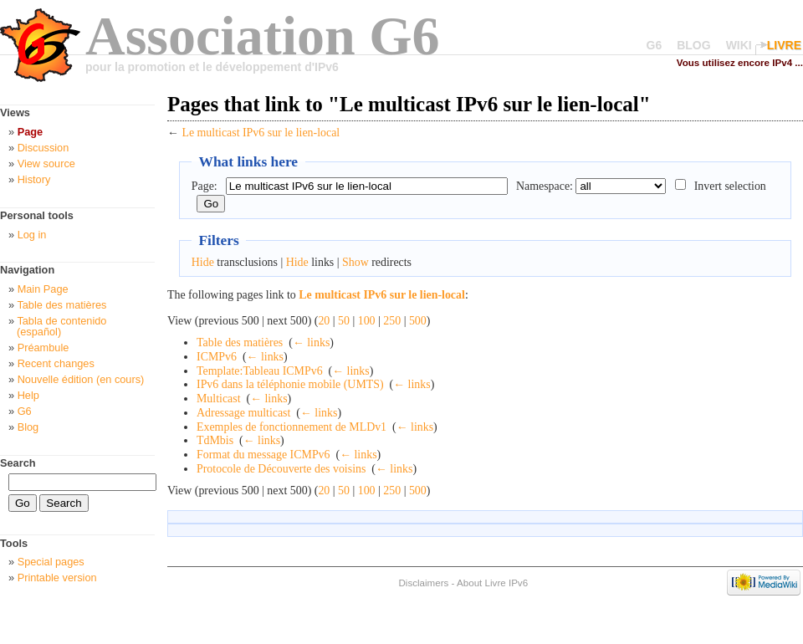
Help (28, 395)
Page (30, 131)
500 (418, 320)
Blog (28, 427)
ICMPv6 (217, 356)
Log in (32, 234)
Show (355, 262)
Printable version (57, 577)
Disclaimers (423, 582)
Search (18, 463)
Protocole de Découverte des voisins (281, 469)
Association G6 (262, 35)
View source (46, 163)
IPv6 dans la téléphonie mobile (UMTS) (290, 384)
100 (367, 320)
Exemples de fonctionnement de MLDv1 (291, 427)
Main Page (43, 289)
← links (311, 342)
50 (344, 320)
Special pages (51, 561)
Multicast (219, 398)
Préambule (43, 347)
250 (392, 320)
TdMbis (215, 440)
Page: (204, 186)
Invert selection (730, 186)
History (34, 179)
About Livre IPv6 (492, 582)
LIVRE (784, 45)
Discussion (43, 147)
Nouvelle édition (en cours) (81, 379)
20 (324, 320)
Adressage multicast (243, 412)
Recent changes (56, 363)
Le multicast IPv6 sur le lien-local (261, 132)
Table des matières (240, 342)
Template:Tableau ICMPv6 (260, 371)
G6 (654, 45)
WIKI (739, 45)
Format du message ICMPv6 (263, 454)
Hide (203, 262)
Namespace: (544, 186)
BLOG (693, 45)
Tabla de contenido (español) (61, 326)
